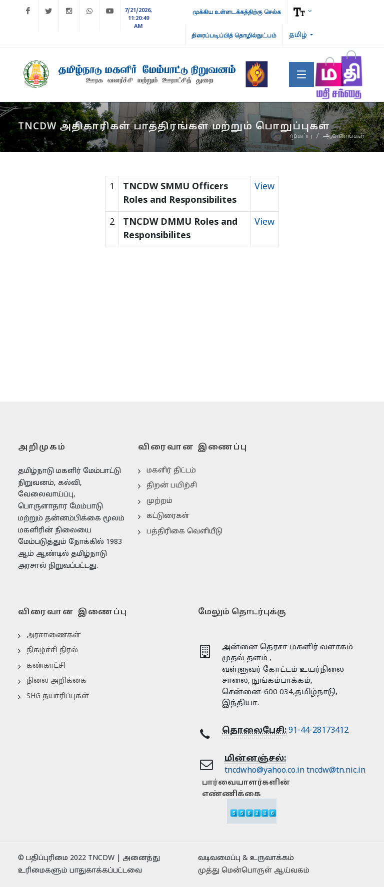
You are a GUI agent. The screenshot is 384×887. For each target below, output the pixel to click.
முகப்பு (301, 136)
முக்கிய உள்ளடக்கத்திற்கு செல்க (236, 11)
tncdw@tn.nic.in (336, 771)
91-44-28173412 (318, 731)
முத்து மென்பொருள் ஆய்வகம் (254, 871)
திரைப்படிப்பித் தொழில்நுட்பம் (234, 35)
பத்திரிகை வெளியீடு (184, 531)
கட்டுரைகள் (168, 516)
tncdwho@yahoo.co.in (264, 771)
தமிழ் (298, 35)
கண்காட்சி (46, 666)
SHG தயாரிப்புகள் (57, 696)
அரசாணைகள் (53, 635)
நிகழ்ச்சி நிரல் (52, 650)
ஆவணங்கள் (343, 136)
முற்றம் (159, 501)
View (264, 187)
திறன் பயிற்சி (171, 485)
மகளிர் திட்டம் (171, 470)
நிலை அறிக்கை (56, 681)
